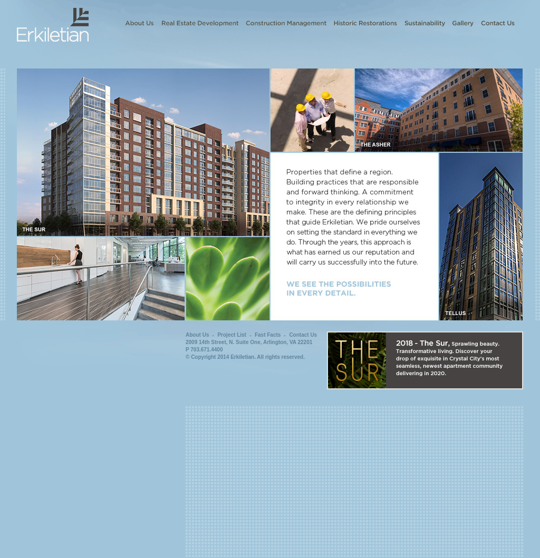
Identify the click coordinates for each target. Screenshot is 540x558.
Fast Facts (268, 335)
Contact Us (498, 23)
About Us (139, 23)
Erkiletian (53, 21)
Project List (231, 335)
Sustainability (424, 23)
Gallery (463, 23)
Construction (286, 23)
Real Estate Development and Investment (199, 23)
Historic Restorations (365, 23)
